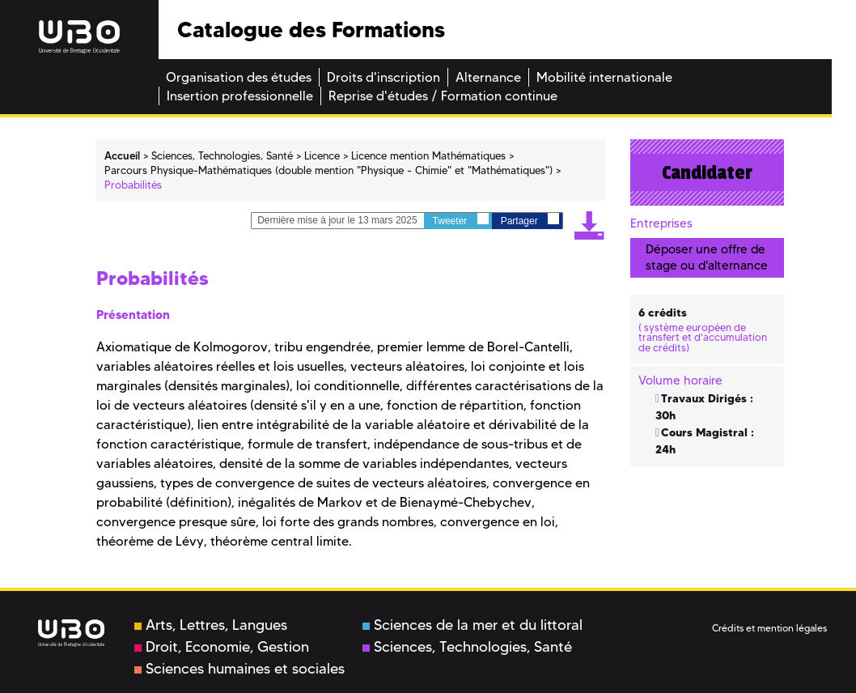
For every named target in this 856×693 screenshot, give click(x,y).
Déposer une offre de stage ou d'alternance (707, 257)
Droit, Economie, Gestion (221, 647)
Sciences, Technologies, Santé (467, 647)
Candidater (707, 172)
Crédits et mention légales (769, 628)
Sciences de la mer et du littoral (472, 625)
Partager (530, 220)
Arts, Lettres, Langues (210, 625)
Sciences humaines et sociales (239, 669)
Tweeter (461, 220)
